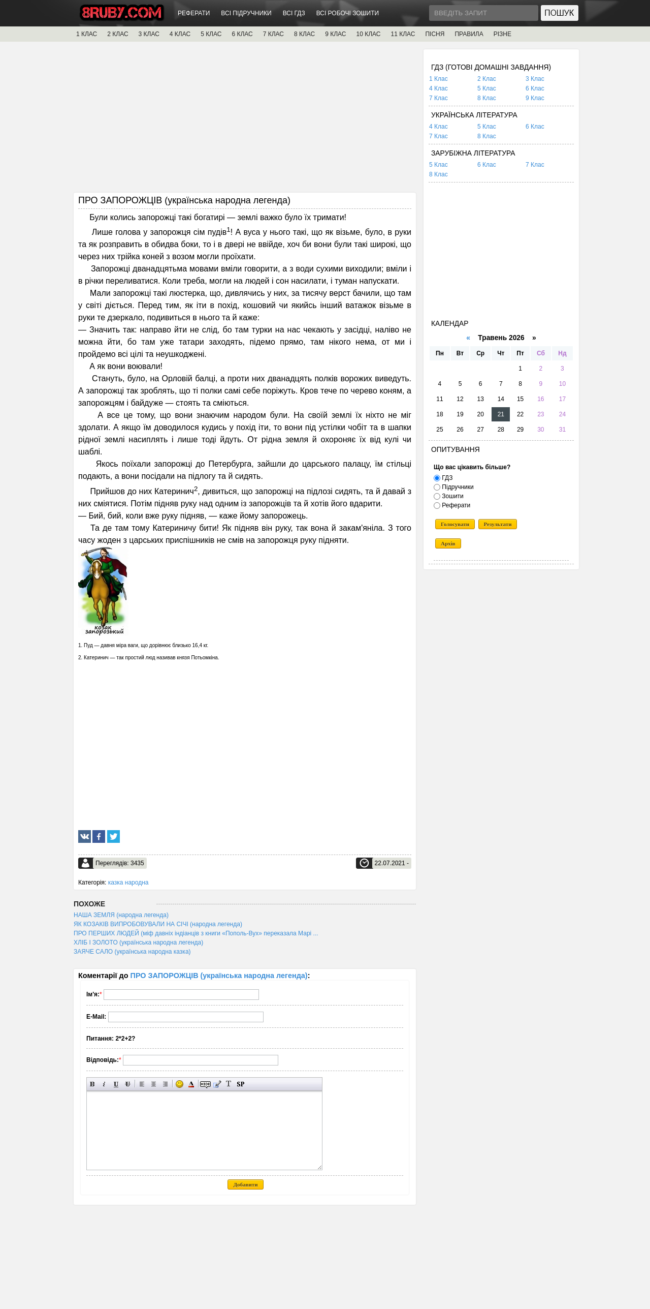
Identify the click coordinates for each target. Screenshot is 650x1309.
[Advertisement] (244, 120)
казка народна (128, 882)
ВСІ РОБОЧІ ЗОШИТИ (347, 13)
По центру (153, 1084)
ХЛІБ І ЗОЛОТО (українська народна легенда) (138, 942)
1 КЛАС (86, 34)
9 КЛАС (335, 34)
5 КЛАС (211, 34)
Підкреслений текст (116, 1084)
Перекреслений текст (128, 1084)
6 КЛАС (242, 34)
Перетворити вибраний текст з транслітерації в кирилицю (229, 1084)
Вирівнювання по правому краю (165, 1084)
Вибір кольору (191, 1084)
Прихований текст (205, 1084)
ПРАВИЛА (468, 34)
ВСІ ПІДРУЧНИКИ (246, 13)
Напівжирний (93, 1084)
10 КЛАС (368, 34)
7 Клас (438, 98)
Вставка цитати (217, 1084)
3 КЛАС (149, 34)
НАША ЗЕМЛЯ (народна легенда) (121, 915)
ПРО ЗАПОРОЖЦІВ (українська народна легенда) (219, 975)
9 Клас (535, 98)
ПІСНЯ (434, 34)
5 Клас (486, 88)
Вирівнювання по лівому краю (142, 1084)
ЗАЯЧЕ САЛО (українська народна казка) (132, 951)
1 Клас (438, 78)
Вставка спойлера (240, 1084)
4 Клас (438, 88)
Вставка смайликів (179, 1084)
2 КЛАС (117, 34)
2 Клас (486, 78)
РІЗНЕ (502, 34)
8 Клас (486, 98)
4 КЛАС (180, 34)
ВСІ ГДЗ (294, 13)
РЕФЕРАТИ (194, 13)
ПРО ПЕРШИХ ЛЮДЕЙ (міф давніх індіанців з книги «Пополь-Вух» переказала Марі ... (196, 933)
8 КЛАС (304, 34)
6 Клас (535, 88)
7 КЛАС (273, 34)
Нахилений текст (104, 1084)
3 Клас (535, 78)
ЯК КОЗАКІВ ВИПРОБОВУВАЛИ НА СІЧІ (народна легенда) (158, 924)
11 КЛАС (403, 34)
